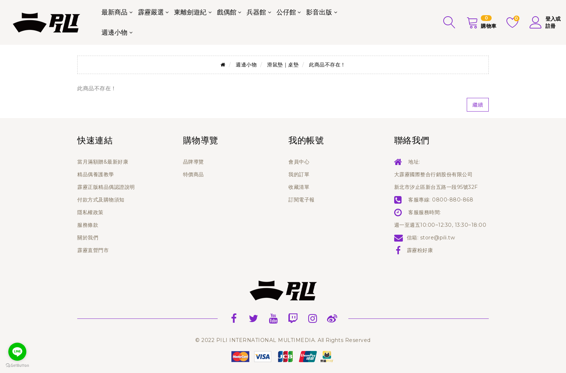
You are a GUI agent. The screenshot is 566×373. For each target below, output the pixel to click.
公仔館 (286, 12)
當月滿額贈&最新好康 (102, 162)
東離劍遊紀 (190, 12)
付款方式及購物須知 (101, 199)
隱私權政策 (90, 212)
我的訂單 (298, 174)
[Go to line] (17, 352)
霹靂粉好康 (420, 250)
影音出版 (319, 12)
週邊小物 (114, 32)
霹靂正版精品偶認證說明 (106, 187)
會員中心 (298, 162)
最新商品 (114, 12)
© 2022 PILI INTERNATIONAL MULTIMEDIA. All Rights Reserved (283, 340)
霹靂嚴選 (151, 12)
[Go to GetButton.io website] (17, 365)
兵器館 (256, 12)
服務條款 (87, 225)
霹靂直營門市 (93, 250)
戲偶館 (226, 12)
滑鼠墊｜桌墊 (283, 64)
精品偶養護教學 (95, 174)
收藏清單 (298, 187)
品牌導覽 (193, 162)
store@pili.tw (437, 237)
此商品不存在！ (327, 64)
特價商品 (193, 174)
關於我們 (87, 237)
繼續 (478, 104)
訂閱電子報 (301, 199)
